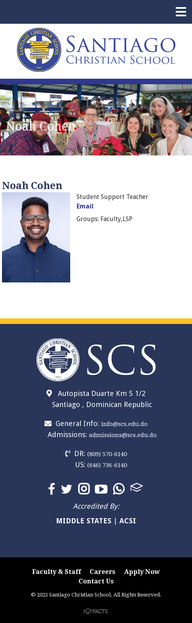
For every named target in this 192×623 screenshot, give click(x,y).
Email (85, 206)
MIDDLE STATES (83, 521)
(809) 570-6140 (107, 454)
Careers (102, 572)
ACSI (127, 521)
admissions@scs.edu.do (123, 435)
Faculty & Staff (56, 572)
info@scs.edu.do (124, 424)
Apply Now (142, 572)
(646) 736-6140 (107, 465)
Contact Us (96, 581)
